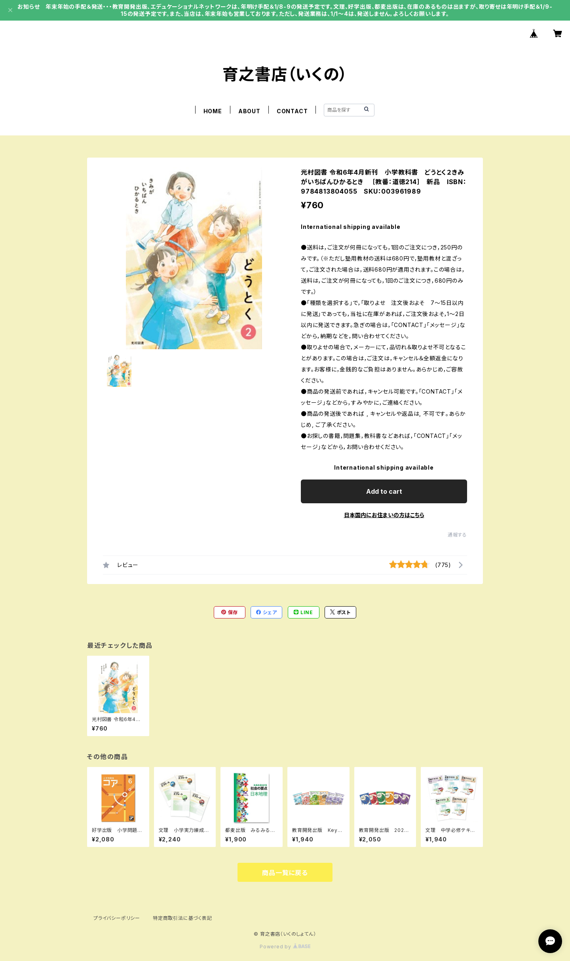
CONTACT (292, 111)
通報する (457, 535)
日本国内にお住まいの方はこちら (384, 515)
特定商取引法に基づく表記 (182, 918)
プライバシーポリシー (116, 918)
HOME (212, 111)
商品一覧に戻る (285, 873)
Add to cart (384, 491)
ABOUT (249, 111)
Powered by (285, 947)
